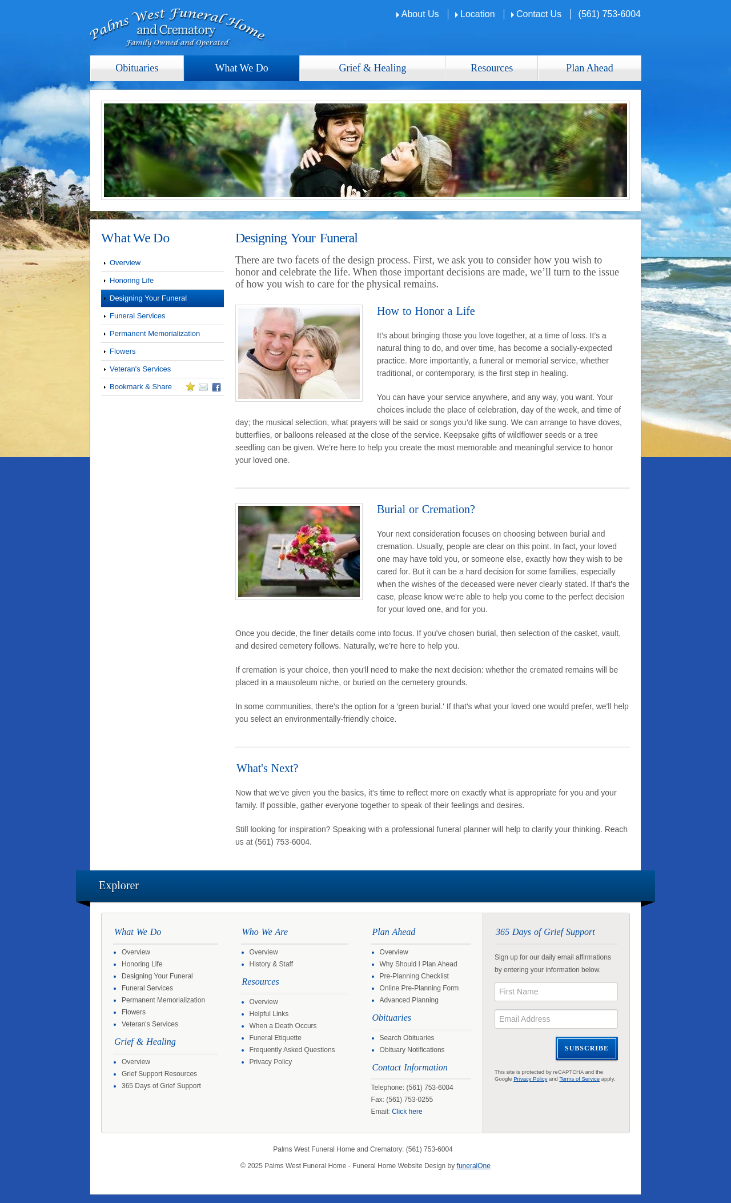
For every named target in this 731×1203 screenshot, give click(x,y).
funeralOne (474, 1166)
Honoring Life (132, 280)
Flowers (123, 351)
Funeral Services (138, 315)
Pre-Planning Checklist (414, 976)
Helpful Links (269, 1014)
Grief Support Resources (159, 1074)
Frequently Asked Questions (292, 1050)
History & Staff (271, 964)
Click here (407, 1112)
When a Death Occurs (283, 1026)
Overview (125, 262)
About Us (420, 14)
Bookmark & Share (161, 388)
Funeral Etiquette (276, 1038)
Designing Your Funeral (148, 298)
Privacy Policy (271, 1062)
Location (477, 14)
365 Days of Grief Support (161, 1086)
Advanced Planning (409, 1000)
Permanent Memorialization (155, 333)
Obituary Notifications (412, 1050)
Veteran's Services (140, 369)
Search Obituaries (407, 1038)
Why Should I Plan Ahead (418, 964)
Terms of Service (579, 1079)
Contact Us (538, 14)
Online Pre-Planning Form (419, 988)
